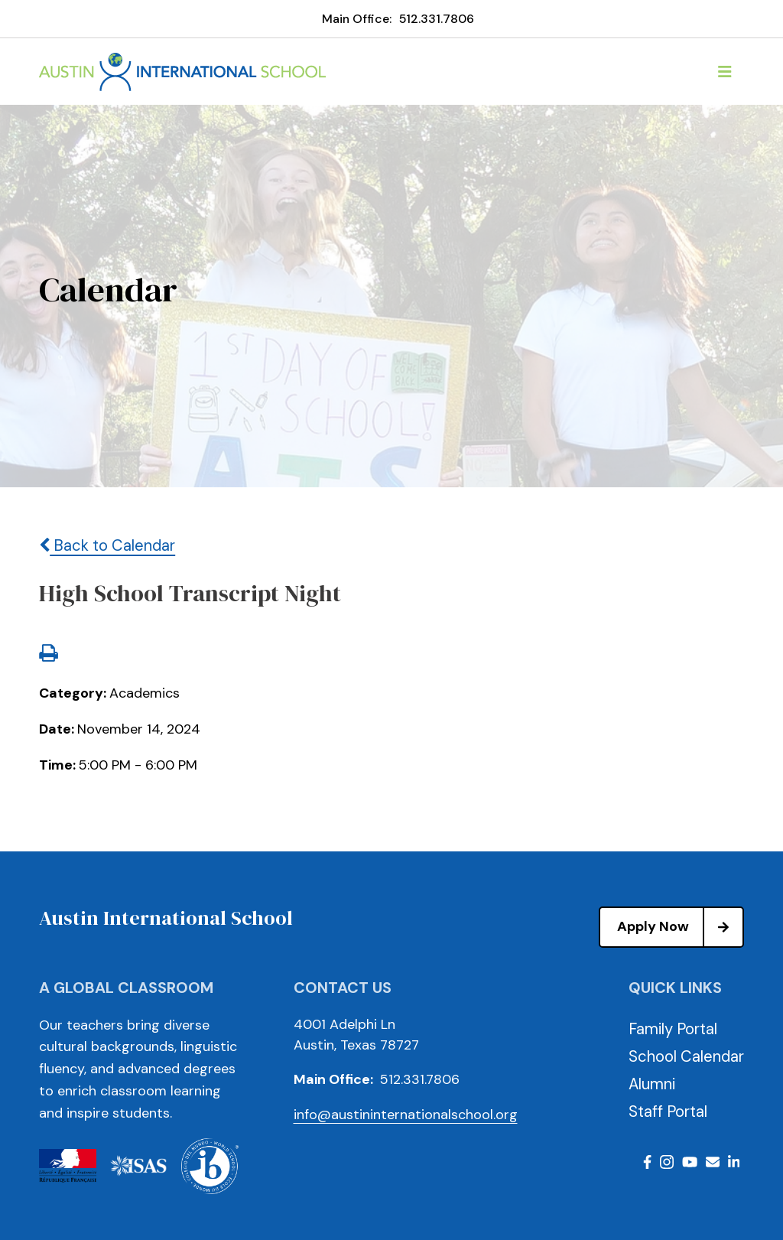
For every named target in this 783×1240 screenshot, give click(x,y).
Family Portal (673, 1029)
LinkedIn (734, 1162)
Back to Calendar (107, 545)
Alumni (652, 1084)
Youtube (689, 1162)
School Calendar (686, 1056)
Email (713, 1162)
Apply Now (679, 927)
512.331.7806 (436, 19)
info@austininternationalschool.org (406, 1114)
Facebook (647, 1162)
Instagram (667, 1162)
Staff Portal (668, 1111)
